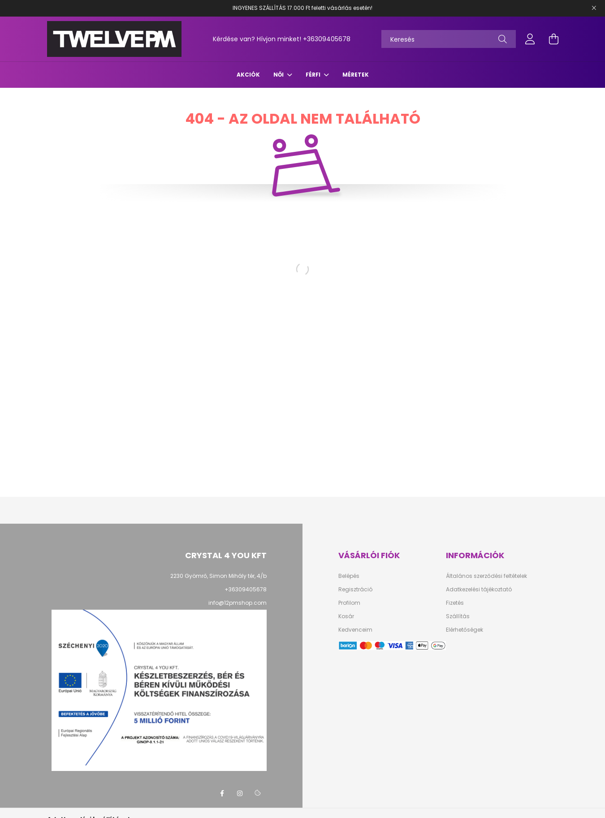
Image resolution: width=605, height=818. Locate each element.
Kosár (346, 616)
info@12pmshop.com (237, 603)
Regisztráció (355, 589)
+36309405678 (326, 38)
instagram (240, 793)
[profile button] (530, 39)
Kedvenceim (355, 630)
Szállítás (458, 616)
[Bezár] (594, 8)
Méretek (355, 74)
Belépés (348, 576)
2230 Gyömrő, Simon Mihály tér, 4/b (218, 576)
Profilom (349, 603)
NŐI (279, 74)
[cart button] (553, 39)
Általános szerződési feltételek (486, 576)
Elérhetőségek (464, 630)
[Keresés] (448, 39)
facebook (222, 793)
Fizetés (455, 603)
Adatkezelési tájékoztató (479, 589)
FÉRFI (314, 74)
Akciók (248, 74)
